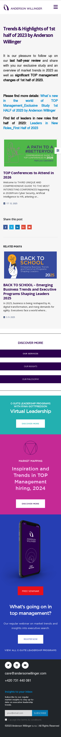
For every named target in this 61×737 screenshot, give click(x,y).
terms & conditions (31, 719)
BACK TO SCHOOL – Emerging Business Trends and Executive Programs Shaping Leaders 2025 (29, 291)
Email (29, 227)
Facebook (5, 227)
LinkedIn (17, 227)
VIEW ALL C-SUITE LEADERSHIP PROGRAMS (30, 650)
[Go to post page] (30, 153)
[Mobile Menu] (56, 7)
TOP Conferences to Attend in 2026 (28, 174)
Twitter (11, 227)
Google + (23, 227)
